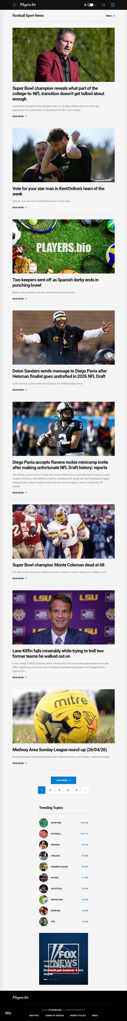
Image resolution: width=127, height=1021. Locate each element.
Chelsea (55, 855)
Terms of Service (54, 1015)
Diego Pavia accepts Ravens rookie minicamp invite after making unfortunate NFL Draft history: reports (60, 465)
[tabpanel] (63, 959)
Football (56, 834)
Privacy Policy (78, 1015)
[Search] (103, 5)
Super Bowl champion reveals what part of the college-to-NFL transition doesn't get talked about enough (58, 94)
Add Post (34, 1015)
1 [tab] (45, 979)
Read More (19, 116)
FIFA (53, 921)
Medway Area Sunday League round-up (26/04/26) (59, 749)
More (110, 15)
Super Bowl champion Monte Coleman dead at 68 (58, 564)
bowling (55, 910)
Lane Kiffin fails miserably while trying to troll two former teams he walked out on (58, 653)
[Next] (85, 790)
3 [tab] (55, 979)
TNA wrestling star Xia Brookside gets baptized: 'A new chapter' (63, 970)
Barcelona (57, 899)
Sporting (56, 823)
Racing (55, 877)
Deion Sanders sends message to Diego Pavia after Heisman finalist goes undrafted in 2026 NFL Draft (59, 373)
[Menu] (14, 5)
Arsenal (55, 845)
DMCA (95, 1015)
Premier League (59, 866)
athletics (56, 888)
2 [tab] (50, 979)
